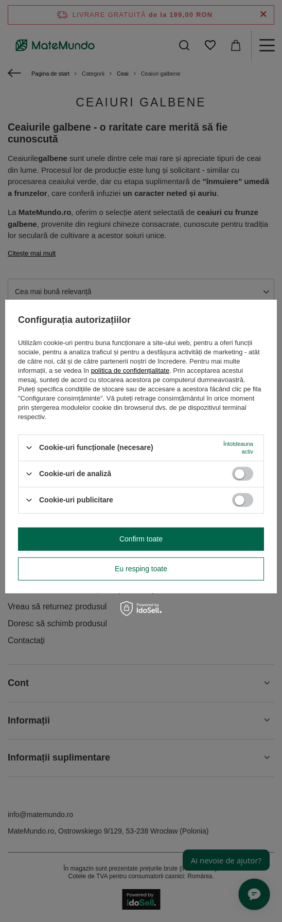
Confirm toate (141, 539)
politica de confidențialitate (130, 370)
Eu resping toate (141, 569)
